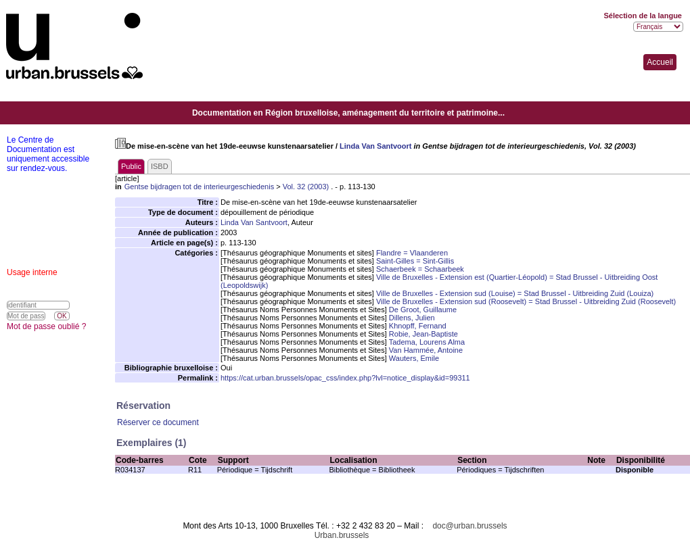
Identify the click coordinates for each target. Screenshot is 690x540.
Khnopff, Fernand (417, 326)
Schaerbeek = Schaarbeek (420, 269)
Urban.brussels (342, 535)
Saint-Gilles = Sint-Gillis (415, 261)
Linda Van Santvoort (375, 146)
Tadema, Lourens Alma (427, 342)
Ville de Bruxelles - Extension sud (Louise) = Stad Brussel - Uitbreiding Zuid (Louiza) (514, 293)
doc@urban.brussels (469, 526)
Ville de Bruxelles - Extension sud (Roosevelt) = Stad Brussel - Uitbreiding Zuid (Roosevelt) (526, 301)
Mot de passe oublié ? (46, 326)
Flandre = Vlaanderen (412, 253)
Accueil (660, 62)
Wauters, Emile (414, 358)
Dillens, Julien (412, 318)
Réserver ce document (158, 422)
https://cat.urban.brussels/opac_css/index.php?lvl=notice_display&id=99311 (345, 378)
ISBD (159, 166)
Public (131, 166)
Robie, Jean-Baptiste (423, 334)
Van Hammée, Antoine (426, 350)
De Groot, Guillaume (423, 309)
